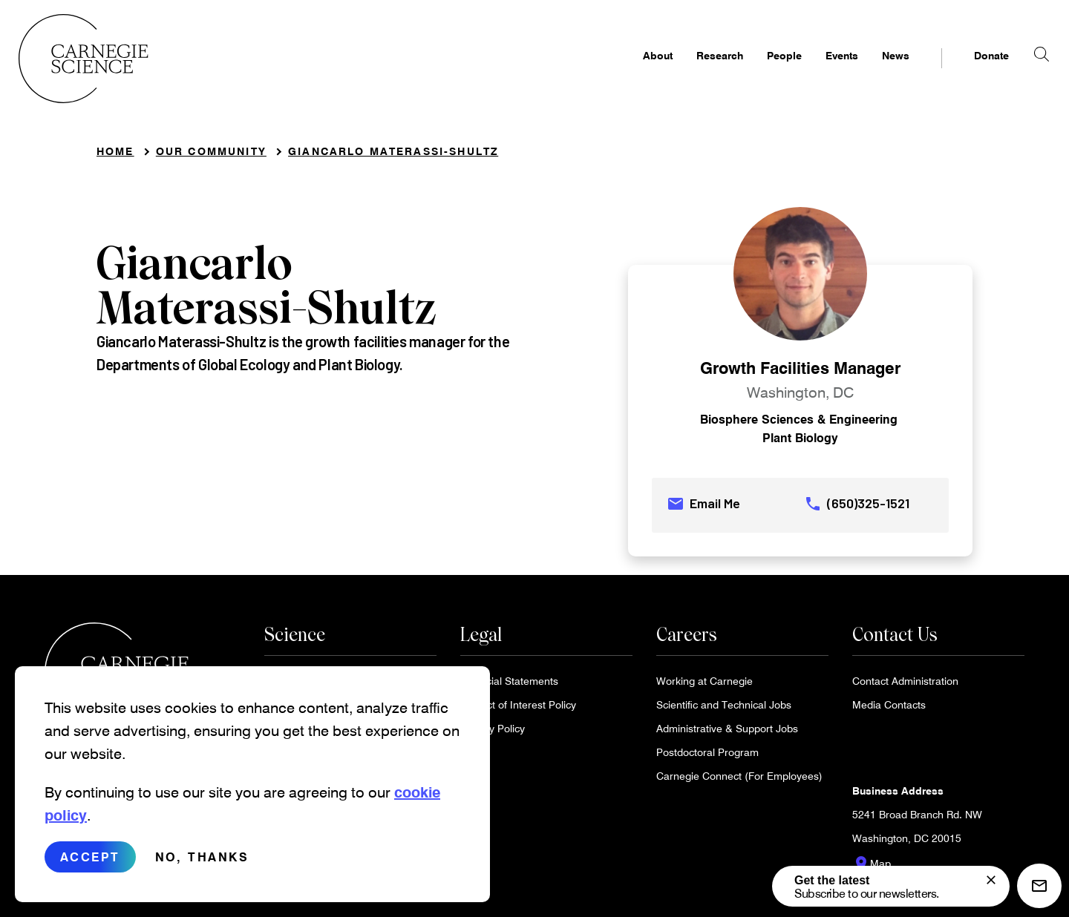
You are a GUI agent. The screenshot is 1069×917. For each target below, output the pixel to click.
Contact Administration (905, 686)
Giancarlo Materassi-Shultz (393, 156)
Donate (965, 72)
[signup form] (991, 879)
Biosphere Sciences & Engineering (799, 424)
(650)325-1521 (856, 509)
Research (693, 72)
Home (115, 156)
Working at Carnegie (704, 686)
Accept (90, 856)
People (758, 72)
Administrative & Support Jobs (727, 733)
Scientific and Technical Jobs (723, 710)
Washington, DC (800, 397)
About (632, 72)
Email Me (703, 509)
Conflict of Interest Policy (518, 710)
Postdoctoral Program (707, 757)
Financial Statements (509, 686)
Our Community (211, 156)
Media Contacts (889, 710)
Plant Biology (800, 442)
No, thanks (202, 856)
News (869, 72)
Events (816, 72)
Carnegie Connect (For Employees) (739, 781)
